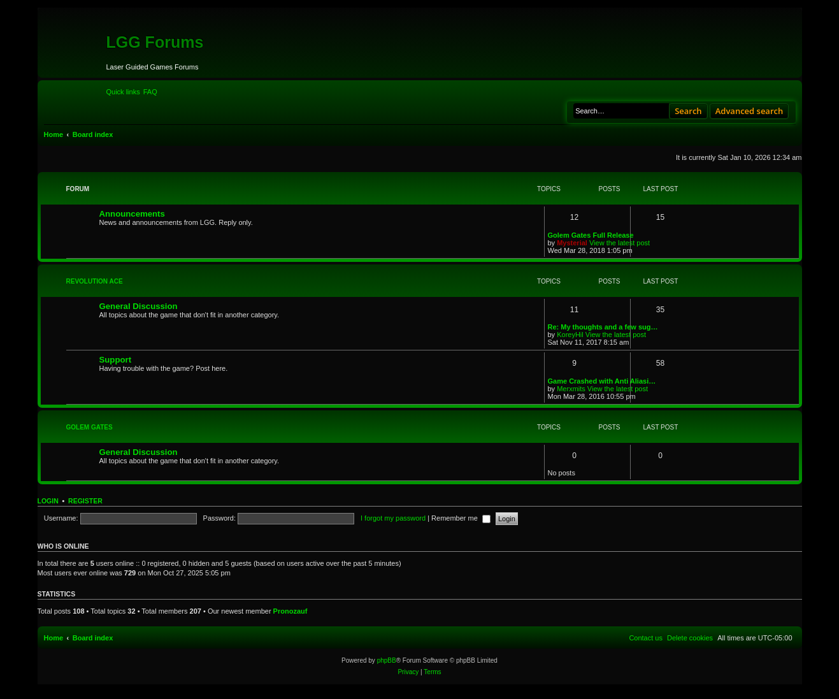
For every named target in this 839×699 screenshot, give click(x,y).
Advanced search (749, 111)
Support (115, 359)
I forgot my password (393, 518)
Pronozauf (290, 611)
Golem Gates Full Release (591, 235)
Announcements (132, 214)
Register (85, 501)
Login (48, 501)
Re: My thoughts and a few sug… (603, 327)
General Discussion (138, 306)
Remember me (461, 518)
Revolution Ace (94, 281)
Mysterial (572, 243)
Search (688, 111)
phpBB (386, 660)
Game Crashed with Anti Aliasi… (602, 381)
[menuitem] (150, 91)
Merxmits (571, 389)
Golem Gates (89, 427)
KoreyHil (570, 334)
